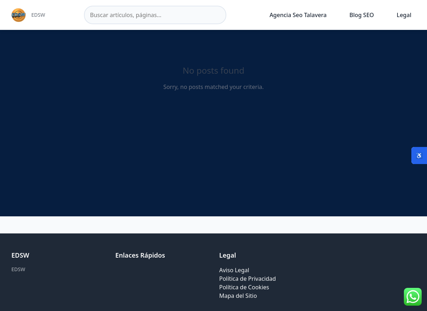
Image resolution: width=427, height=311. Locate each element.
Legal (404, 15)
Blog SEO (361, 15)
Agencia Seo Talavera (298, 15)
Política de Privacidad (247, 279)
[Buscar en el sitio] (155, 15)
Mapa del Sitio (238, 296)
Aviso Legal (234, 270)
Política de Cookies (244, 287)
